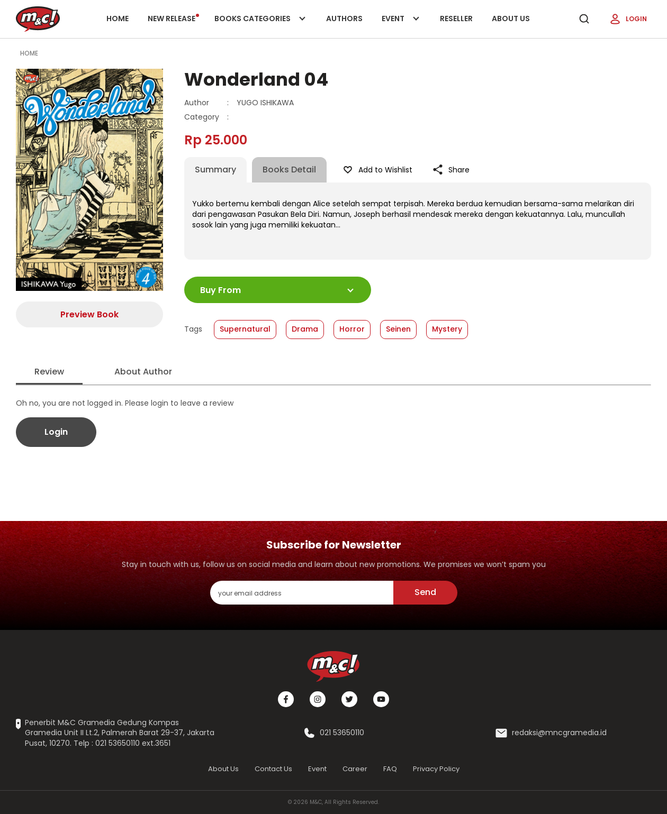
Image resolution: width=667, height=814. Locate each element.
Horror (352, 329)
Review (49, 371)
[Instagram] (318, 699)
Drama (305, 329)
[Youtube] (381, 699)
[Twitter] (349, 699)
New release (173, 18)
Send (425, 592)
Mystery (447, 329)
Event (401, 25)
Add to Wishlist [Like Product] (376, 169)
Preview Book (89, 314)
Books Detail (289, 169)
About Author (143, 371)
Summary (215, 169)
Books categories (258, 25)
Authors (344, 18)
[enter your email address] (301, 593)
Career (354, 769)
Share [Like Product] (450, 169)
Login (628, 19)
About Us (511, 18)
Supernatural (245, 329)
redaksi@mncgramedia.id (559, 733)
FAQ (390, 769)
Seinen (398, 329)
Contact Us (273, 769)
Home (117, 18)
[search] (584, 19)
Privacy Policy (436, 769)
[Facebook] (286, 699)
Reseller (456, 18)
